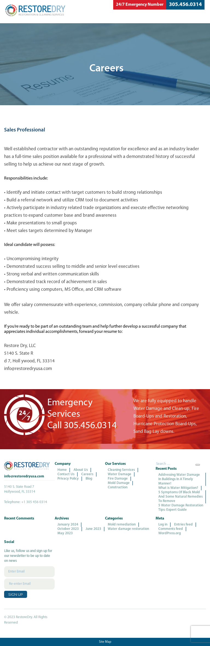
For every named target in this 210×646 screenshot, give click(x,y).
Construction (117, 487)
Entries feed (183, 524)
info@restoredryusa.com (24, 476)
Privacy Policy (68, 478)
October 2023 (68, 529)
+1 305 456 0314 (34, 502)
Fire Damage (118, 478)
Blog (89, 478)
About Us (81, 470)
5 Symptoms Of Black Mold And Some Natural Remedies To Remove (180, 497)
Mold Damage (119, 483)
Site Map (105, 642)
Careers (87, 474)
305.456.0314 (185, 4)
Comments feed (170, 529)
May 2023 (65, 533)
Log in (162, 524)
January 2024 (67, 524)
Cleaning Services (121, 470)
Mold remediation (122, 524)
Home (62, 470)
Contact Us (65, 474)
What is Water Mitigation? (178, 488)
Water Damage (119, 474)
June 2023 (93, 529)
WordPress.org (169, 533)
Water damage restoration (128, 529)
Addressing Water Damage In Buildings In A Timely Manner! (179, 479)
